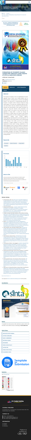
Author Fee (5, 347)
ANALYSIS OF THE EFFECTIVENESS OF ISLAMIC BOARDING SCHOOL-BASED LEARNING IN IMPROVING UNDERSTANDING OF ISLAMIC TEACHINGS (15, 201)
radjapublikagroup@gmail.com (12, 417)
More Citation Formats (8, 183)
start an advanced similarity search (14, 278)
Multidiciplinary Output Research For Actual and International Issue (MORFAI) (15, 7)
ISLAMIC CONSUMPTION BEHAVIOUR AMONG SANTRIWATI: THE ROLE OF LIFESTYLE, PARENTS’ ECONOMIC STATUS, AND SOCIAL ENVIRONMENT (15, 244)
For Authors (4, 424)
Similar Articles (5, 197)
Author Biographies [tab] (21, 87)
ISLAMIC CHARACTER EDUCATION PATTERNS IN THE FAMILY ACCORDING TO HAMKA (15, 207)
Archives (7, 13)
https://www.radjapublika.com (12, 418)
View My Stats (6, 374)
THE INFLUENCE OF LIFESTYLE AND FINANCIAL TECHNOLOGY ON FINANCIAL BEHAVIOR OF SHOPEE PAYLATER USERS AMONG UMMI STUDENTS (15, 260)
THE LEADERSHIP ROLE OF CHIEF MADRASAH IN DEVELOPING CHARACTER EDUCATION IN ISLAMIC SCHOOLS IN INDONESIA (15, 222)
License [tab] (5, 90)
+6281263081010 (10, 416)
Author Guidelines (7, 335)
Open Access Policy (7, 345)
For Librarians (5, 426)
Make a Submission (7, 338)
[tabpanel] (15, 120)
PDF (5, 83)
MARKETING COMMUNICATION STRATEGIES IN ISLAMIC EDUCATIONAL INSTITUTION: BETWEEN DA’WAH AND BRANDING (16, 269)
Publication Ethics (7, 349)
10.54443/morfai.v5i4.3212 (10, 79)
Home (3, 13)
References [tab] (12, 87)
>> (10, 275)
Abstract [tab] (5, 87)
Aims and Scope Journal (8, 333)
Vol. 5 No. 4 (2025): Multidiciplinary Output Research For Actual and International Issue (14, 15)
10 (8, 275)
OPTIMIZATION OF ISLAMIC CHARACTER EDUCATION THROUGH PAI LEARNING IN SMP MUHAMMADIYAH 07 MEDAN (14, 237)
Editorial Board (7, 340)
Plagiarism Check (7, 352)
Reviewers (5, 342)
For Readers (4, 423)
